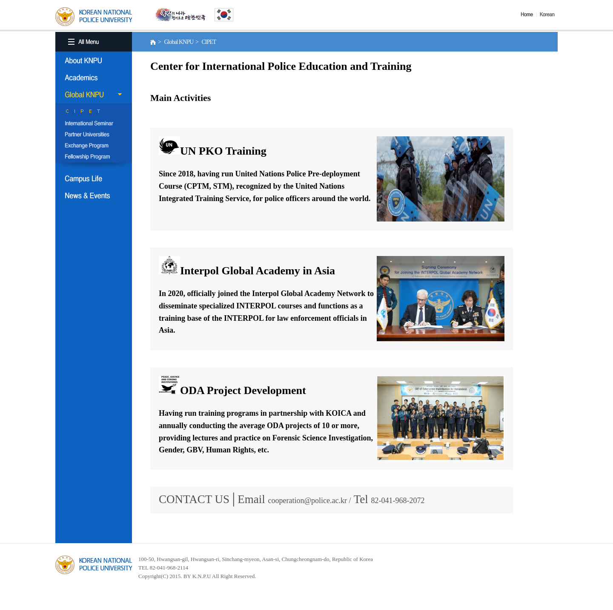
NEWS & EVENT (93, 195)
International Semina (93, 123)
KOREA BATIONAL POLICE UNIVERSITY (93, 16)
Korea (549, 14)
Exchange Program (93, 146)
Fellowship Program (93, 157)
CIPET (93, 112)
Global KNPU (93, 94)
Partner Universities (93, 135)
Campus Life (93, 178)
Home (529, 14)
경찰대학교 (93, 564)
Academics (93, 77)
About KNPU (93, 60)
